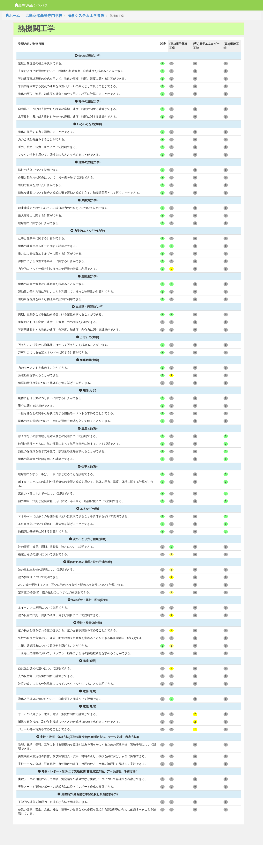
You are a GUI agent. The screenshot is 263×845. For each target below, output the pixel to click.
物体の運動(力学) (87, 55)
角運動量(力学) (87, 360)
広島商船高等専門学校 (43, 16)
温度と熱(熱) (88, 428)
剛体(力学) (87, 390)
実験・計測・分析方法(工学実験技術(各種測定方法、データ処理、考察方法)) (87, 737)
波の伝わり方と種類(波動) (87, 539)
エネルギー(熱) (87, 508)
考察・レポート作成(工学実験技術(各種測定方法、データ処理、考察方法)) (87, 771)
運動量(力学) (88, 276)
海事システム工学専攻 (85, 16)
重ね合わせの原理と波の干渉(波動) (87, 562)
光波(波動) (87, 660)
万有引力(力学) (87, 337)
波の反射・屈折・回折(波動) (88, 600)
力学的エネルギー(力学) (87, 230)
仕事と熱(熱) (88, 466)
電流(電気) (87, 706)
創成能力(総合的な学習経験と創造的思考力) (88, 794)
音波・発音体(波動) (87, 622)
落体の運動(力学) (87, 101)
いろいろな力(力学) (87, 124)
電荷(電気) (87, 691)
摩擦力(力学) (88, 200)
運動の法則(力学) (87, 162)
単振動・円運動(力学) (87, 306)
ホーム (12, 16)
